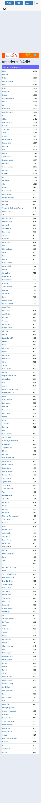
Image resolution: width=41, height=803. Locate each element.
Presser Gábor (7, 222)
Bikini (4, 85)
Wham (4, 269)
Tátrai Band (6, 485)
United (4, 259)
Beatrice (5, 372)
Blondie (4, 451)
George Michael (7, 167)
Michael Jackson (8, 98)
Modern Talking (7, 684)
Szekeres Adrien (7, 725)
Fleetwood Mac (7, 656)
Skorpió (4, 365)
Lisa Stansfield (7, 434)
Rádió (9, 3)
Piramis (4, 417)
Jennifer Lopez (7, 447)
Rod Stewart (6, 191)
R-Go (4, 78)
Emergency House (8, 708)
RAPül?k (5, 126)
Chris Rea (5, 612)
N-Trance (5, 742)
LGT (3, 115)
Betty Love (6, 502)
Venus (4, 235)
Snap (4, 560)
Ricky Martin (6, 461)
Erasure (5, 290)
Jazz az (4, 386)
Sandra (4, 550)
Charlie (4, 153)
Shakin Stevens (7, 646)
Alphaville (5, 499)
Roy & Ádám (6, 307)
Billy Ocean (6, 358)
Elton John (6, 324)
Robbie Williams (7, 328)
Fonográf (5, 317)
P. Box (4, 745)
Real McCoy (6, 369)
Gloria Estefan (7, 263)
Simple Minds (6, 478)
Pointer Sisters (7, 530)
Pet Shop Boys (7, 139)
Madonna (5, 92)
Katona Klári (6, 143)
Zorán (4, 297)
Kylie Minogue (7, 495)
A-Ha (4, 564)
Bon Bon (5, 146)
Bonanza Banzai (7, 218)
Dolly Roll (5, 239)
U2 (3, 177)
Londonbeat (6, 687)
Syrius (4, 663)
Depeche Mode (7, 160)
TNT (3, 215)
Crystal (4, 666)
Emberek (5, 256)
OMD (4, 382)
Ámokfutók (6, 314)
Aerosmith (5, 225)
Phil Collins (6, 180)
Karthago (5, 427)
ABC (19, 3)
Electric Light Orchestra (10, 389)
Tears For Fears (7, 488)
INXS (4, 187)
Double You (6, 728)
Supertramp (6, 591)
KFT (3, 105)
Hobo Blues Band (8, 577)
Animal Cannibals (8, 619)
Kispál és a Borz (7, 680)
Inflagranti (5, 605)
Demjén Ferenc (7, 112)
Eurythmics (6, 355)
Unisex (4, 352)
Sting (4, 362)
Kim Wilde (5, 512)
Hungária (5, 74)
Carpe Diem (6, 704)
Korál (4, 150)
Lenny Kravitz (7, 677)
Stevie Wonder (7, 660)
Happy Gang (6, 468)
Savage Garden (7, 584)
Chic (3, 649)
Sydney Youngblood (9, 711)
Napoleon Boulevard (9, 376)
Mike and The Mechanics (10, 516)
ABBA (4, 119)
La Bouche (6, 403)
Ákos (4, 133)
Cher (4, 184)
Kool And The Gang (9, 567)
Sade (4, 615)
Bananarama (6, 639)
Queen (4, 88)
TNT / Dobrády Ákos (9, 574)
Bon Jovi (5, 201)
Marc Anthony (7, 731)
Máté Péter (6, 109)
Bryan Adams (6, 194)
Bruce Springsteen (8, 554)
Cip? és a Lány (7, 471)
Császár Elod (6, 533)
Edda (4, 71)
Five (3, 694)
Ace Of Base (6, 242)
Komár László (7, 280)
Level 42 (5, 341)
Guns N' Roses (7, 608)
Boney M (5, 204)
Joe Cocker (6, 444)
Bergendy (5, 163)
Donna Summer (7, 690)
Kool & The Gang (8, 458)
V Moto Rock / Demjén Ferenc (12, 208)
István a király (7, 400)
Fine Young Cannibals (9, 738)
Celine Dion (6, 629)
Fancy (4, 557)
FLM (3, 430)
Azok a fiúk (6, 749)
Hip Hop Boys (7, 249)
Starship (5, 632)
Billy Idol (5, 331)
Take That (5, 423)
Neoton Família (7, 81)
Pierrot (4, 670)
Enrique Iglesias (7, 475)
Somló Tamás (7, 228)
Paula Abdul (6, 543)
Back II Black (6, 266)
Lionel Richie (6, 276)
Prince (4, 334)
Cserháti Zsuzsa (7, 122)
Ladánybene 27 (7, 338)
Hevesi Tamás (7, 300)
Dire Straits (6, 232)
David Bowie (6, 540)
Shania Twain (6, 437)
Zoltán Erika (6, 157)
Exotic (4, 345)
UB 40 (4, 506)
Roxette (5, 174)
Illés (3, 246)
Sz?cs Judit (6, 519)
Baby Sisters (6, 547)
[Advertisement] (20, 32)
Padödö (5, 454)
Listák (28, 3)
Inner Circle (6, 379)
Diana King (6, 601)
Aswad (4, 625)
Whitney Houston (8, 198)
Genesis (5, 321)
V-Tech (4, 252)
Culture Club (6, 588)
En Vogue (5, 622)
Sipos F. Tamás (7, 465)
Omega (4, 136)
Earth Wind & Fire (8, 393)
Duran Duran (6, 211)
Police (4, 636)
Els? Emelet (6, 102)
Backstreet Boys (7, 348)
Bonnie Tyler (6, 697)
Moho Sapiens (7, 653)
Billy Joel (5, 406)
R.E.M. (4, 420)
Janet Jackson (7, 287)
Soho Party (6, 536)
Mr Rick (4, 752)
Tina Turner (6, 129)
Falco (4, 526)
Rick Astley (6, 311)
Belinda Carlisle (7, 304)
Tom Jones (6, 598)
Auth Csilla (6, 413)
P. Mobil (5, 283)
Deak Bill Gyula (7, 581)
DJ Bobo (5, 523)
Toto (3, 492)
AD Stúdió (5, 293)
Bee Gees (5, 170)
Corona (4, 396)
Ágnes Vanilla (7, 482)
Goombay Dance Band (10, 441)
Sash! (4, 571)
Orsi (3, 701)
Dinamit (4, 642)
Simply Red (6, 273)
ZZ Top (4, 673)
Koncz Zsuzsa (7, 410)
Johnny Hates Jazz (8, 721)
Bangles (5, 509)
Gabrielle (5, 714)
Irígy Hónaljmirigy (8, 718)
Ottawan (5, 735)
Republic (5, 95)
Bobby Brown (6, 595)
